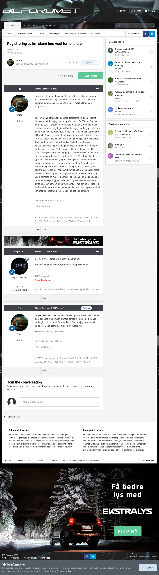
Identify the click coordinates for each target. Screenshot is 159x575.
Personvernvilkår (30, 558)
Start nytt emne (65, 76)
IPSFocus (18, 555)
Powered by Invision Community (143, 556)
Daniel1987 (120, 161)
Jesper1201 (19, 251)
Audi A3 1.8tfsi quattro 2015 (128, 78)
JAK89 (117, 137)
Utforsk (13, 25)
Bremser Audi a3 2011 (125, 49)
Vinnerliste (50, 25)
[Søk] (124, 25)
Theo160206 (123, 52)
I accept (147, 567)
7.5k (19, 287)
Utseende (16, 558)
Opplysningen (41, 64)
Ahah (119, 111)
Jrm (119, 98)
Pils (116, 147)
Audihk (120, 68)
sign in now (70, 386)
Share (73, 62)
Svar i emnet (91, 76)
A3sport (121, 82)
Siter (44, 229)
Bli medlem (136, 11)
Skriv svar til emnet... (33, 402)
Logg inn (122, 11)
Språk (5, 558)
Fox (20, 60)
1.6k (19, 121)
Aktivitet (31, 25)
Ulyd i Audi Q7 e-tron (124, 108)
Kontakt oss (45, 558)
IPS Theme (6, 555)
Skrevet (46, 89)
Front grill (119, 144)
